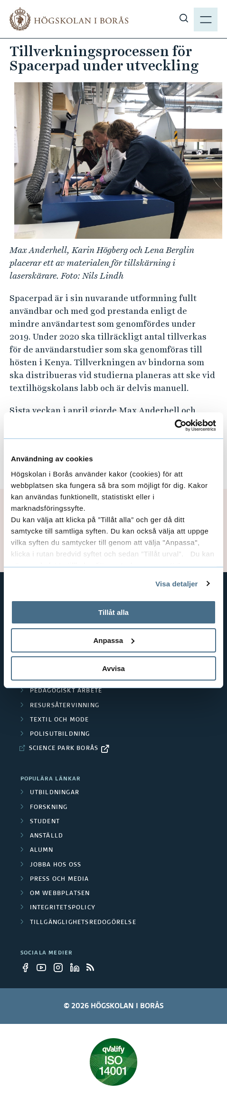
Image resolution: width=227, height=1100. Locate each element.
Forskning (49, 807)
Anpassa (113, 640)
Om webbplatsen (60, 893)
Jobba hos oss (56, 865)
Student (45, 821)
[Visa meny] (206, 19)
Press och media (59, 879)
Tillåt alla (113, 612)
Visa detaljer (176, 583)
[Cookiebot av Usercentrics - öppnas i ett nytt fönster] (174, 425)
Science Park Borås (64, 748)
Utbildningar (54, 792)
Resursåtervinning (64, 705)
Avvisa (113, 668)
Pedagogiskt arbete (66, 691)
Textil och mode (59, 720)
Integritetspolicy (62, 908)
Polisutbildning (60, 734)
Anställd (47, 836)
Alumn (42, 850)
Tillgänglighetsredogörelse (83, 922)
